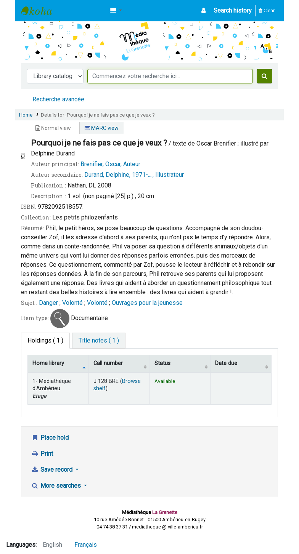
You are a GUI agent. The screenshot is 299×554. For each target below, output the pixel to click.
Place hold (50, 437)
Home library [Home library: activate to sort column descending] (48, 363)
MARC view (102, 128)
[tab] (98, 341)
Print (42, 453)
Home (25, 115)
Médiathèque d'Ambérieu (40, 10)
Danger (49, 302)
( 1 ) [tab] (45, 340)
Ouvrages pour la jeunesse (147, 302)
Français (85, 544)
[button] (116, 10)
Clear (267, 10)
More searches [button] (56, 485)
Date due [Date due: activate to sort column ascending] (226, 363)
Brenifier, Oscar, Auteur (110, 164)
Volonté (72, 302)
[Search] (264, 76)
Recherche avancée (58, 99)
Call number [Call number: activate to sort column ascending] (108, 363)
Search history (233, 10)
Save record (52, 469)
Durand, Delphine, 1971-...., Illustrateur (134, 174)
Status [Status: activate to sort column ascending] (162, 363)
